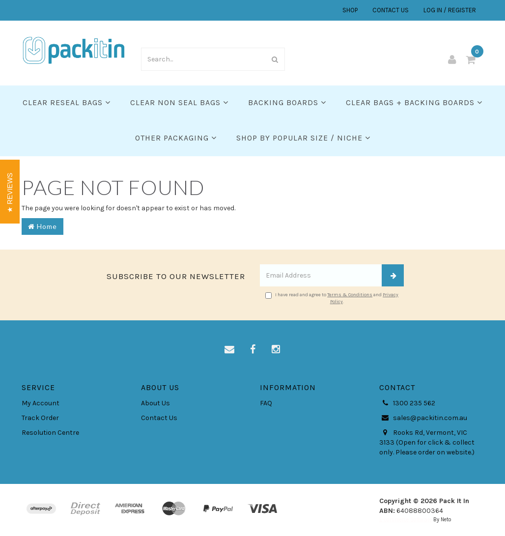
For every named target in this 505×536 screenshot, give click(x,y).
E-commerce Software (405, 519)
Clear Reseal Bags (67, 102)
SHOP (350, 10)
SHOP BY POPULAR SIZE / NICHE (303, 137)
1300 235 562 (407, 403)
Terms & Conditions (349, 295)
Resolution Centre (50, 432)
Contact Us (159, 418)
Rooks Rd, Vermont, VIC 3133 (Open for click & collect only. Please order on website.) (427, 442)
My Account (40, 403)
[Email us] (229, 350)
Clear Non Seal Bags (179, 102)
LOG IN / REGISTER (449, 10)
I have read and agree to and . (331, 298)
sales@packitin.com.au (423, 418)
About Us (155, 403)
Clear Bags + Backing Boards (414, 102)
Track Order (40, 418)
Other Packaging (176, 137)
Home (42, 226)
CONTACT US (390, 10)
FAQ (266, 403)
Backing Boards (287, 102)
